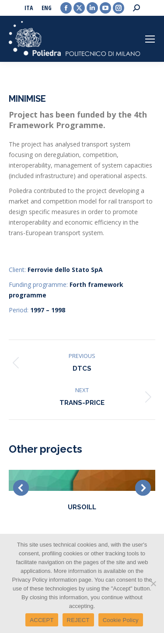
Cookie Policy (121, 620)
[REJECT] (153, 583)
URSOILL (82, 507)
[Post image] (82, 480)
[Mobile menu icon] (150, 39)
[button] (21, 488)
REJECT (78, 620)
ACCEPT (41, 620)
